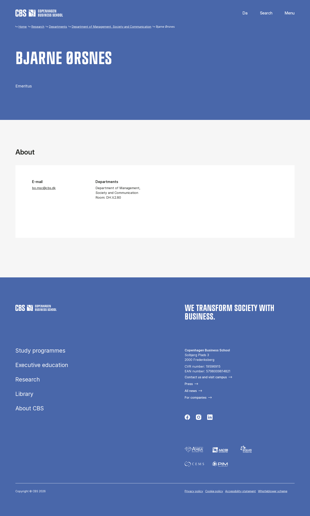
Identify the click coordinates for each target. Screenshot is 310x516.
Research (37, 26)
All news (191, 391)
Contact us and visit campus (206, 377)
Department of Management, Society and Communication (111, 26)
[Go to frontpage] (39, 13)
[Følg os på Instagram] (198, 418)
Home (22, 26)
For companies (195, 397)
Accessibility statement (240, 491)
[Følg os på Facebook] (187, 418)
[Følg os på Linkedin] (210, 418)
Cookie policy (214, 491)
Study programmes (40, 350)
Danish (241, 13)
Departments (58, 26)
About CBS (29, 408)
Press (189, 384)
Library (24, 394)
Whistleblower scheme (272, 491)
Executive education (41, 365)
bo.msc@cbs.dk (44, 188)
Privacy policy (194, 491)
